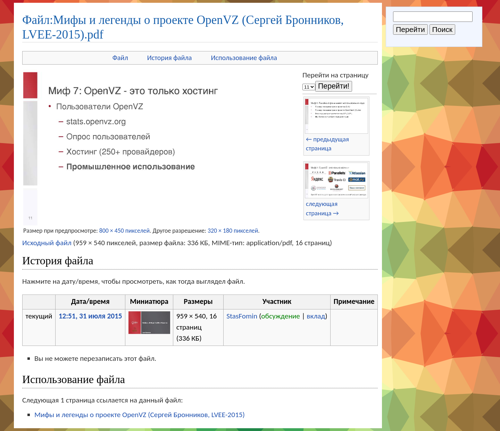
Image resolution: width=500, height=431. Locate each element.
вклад (316, 316)
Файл (120, 57)
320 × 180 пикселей (233, 230)
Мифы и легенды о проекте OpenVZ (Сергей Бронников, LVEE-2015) (139, 414)
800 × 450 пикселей (124, 230)
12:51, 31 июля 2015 (90, 316)
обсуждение (280, 316)
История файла (169, 57)
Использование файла (244, 57)
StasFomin (241, 316)
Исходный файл (47, 242)
